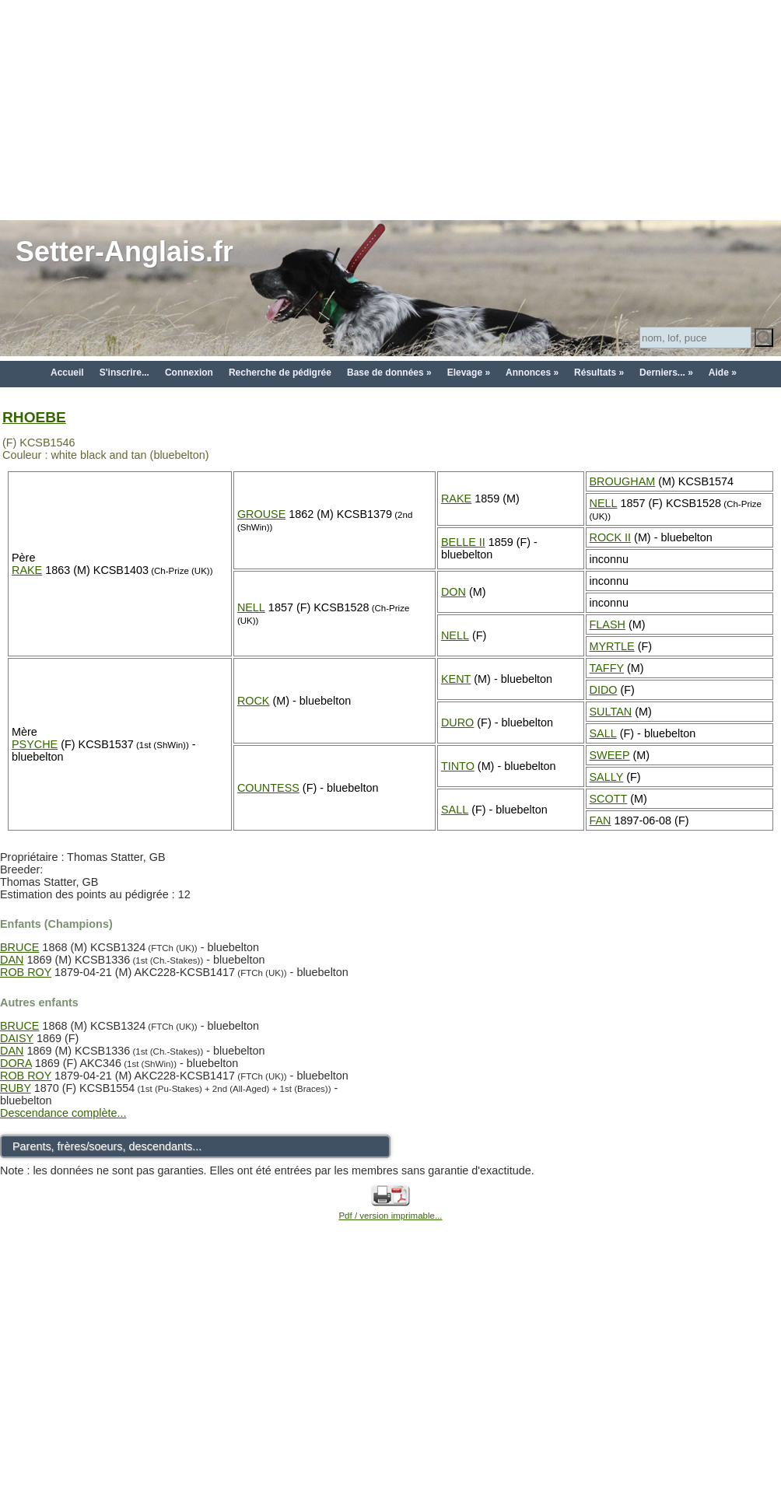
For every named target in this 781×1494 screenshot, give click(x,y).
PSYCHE (35, 744)
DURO (457, 722)
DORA (16, 1063)
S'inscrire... (124, 372)
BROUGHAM (623, 481)
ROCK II (611, 537)
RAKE (27, 570)
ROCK (253, 701)
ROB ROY (25, 972)
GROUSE (261, 514)
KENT (456, 679)
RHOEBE (34, 417)
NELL (604, 503)
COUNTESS (268, 788)
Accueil (67, 372)
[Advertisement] (391, 109)
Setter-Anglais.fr (124, 252)
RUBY (15, 1088)
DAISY (16, 1038)
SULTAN (611, 711)
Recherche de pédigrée (280, 372)
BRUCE (19, 947)
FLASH (607, 624)
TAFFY (607, 668)
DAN (11, 959)
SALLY (607, 777)
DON (453, 592)
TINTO (458, 766)
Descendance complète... (63, 1113)
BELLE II (463, 542)
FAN (600, 820)
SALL (603, 733)
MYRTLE (612, 646)
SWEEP (610, 755)
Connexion (189, 372)
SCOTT (609, 798)
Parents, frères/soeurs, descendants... (106, 1146)
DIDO (604, 690)
